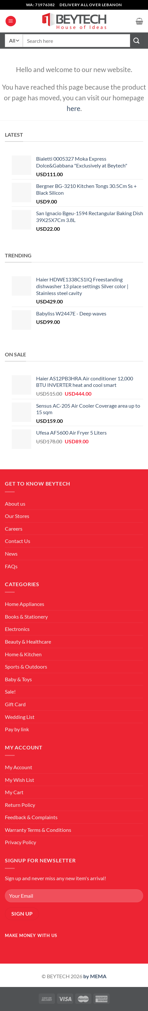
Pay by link (17, 729)
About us (15, 503)
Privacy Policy (20, 842)
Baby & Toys (18, 679)
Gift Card (15, 704)
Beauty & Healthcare (28, 641)
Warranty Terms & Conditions (38, 830)
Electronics (17, 629)
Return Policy (20, 805)
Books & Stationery (26, 616)
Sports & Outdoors (26, 666)
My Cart (14, 792)
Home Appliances (24, 604)
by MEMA (94, 976)
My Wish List (19, 780)
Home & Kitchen (23, 654)
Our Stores (17, 516)
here (73, 108)
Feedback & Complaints (31, 817)
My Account (18, 767)
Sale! (10, 691)
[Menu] (11, 21)
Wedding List (19, 717)
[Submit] (136, 40)
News (11, 553)
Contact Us (17, 541)
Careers (13, 528)
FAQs (11, 566)
